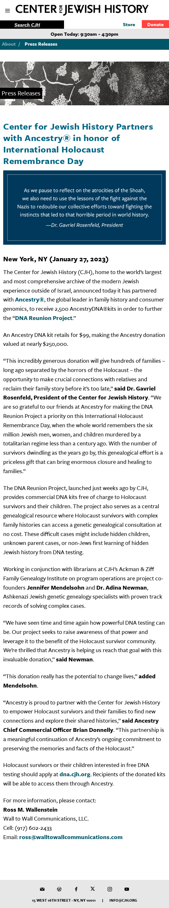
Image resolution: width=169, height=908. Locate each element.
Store (129, 24)
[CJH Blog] (59, 889)
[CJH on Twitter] (93, 889)
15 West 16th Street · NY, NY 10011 (64, 900)
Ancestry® (29, 299)
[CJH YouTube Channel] (127, 889)
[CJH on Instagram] (110, 889)
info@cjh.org (123, 900)
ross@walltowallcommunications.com (71, 837)
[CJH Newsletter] (42, 889)
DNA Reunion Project (43, 318)
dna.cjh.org (75, 774)
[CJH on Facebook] (76, 889)
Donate (155, 24)
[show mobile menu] (8, 11)
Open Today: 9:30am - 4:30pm (84, 33)
